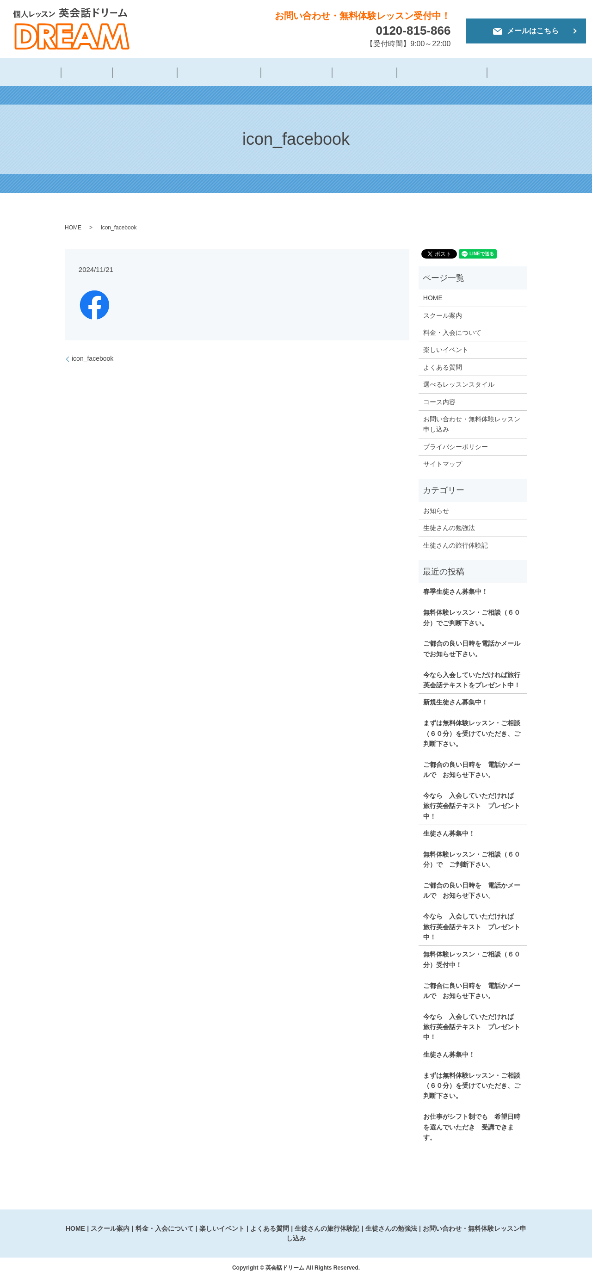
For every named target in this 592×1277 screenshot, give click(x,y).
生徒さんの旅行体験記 (422, 72)
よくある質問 (350, 72)
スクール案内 (442, 313)
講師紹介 (99, 72)
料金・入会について (217, 72)
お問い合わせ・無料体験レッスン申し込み (471, 423)
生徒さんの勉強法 (501, 72)
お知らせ (436, 509)
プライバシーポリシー (455, 445)
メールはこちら (526, 31)
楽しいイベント (289, 72)
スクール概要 (149, 72)
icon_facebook (92, 357)
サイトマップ (442, 462)
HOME (60, 72)
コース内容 (439, 400)
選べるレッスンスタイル (458, 383)
